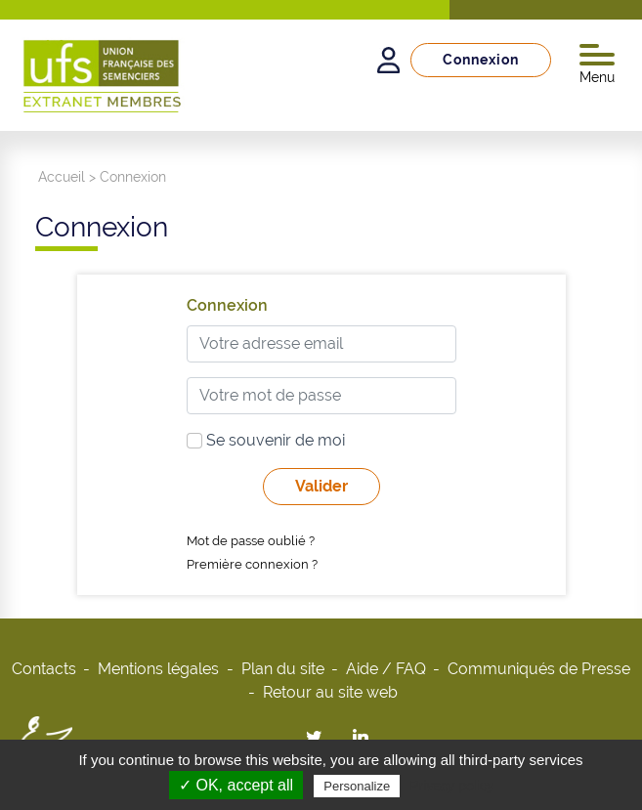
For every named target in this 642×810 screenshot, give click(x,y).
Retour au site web (330, 692)
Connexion (481, 59)
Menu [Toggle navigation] (597, 64)
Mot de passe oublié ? (251, 540)
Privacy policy (451, 785)
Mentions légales (158, 669)
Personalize (356, 786)
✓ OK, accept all (236, 785)
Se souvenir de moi (266, 440)
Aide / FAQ (386, 669)
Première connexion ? (252, 564)
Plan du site (282, 669)
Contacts (44, 669)
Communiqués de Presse (539, 669)
